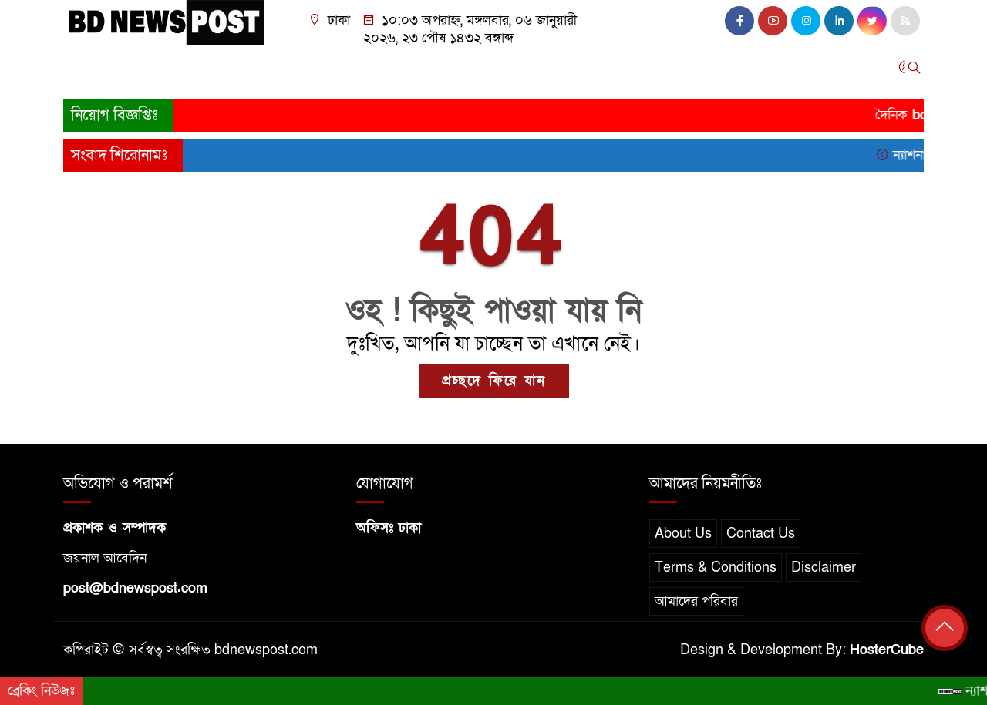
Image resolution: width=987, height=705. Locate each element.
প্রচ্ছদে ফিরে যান (494, 381)
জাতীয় (135, 71)
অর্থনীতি (332, 71)
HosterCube (887, 650)
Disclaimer (823, 567)
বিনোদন (602, 71)
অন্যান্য (750, 71)
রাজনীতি (271, 71)
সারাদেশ (192, 71)
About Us (683, 533)
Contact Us (760, 533)
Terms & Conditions (715, 567)
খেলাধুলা (469, 71)
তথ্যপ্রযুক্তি (536, 71)
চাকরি (698, 71)
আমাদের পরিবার (696, 601)
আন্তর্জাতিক (399, 71)
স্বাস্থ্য (653, 71)
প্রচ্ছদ (85, 71)
